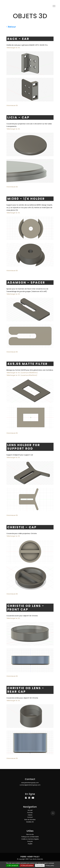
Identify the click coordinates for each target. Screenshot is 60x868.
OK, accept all (12, 865)
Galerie (30, 815)
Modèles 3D (30, 822)
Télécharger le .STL (13, 48)
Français (30, 841)
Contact (30, 817)
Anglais (30, 844)
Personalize (40, 865)
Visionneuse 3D (12, 105)
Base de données (30, 819)
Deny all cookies (27, 865)
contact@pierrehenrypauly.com (30, 785)
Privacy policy (50, 865)
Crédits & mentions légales (30, 839)
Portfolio (30, 813)
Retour (11, 26)
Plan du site (30, 834)
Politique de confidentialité (30, 837)
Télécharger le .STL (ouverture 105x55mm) (22, 373)
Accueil (30, 810)
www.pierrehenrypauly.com (30, 783)
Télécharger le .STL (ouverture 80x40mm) (21, 375)
